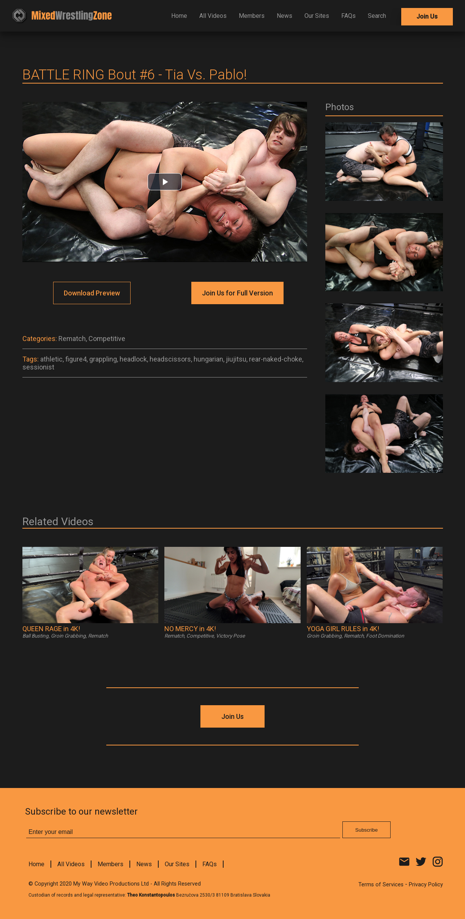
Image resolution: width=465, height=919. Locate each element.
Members (252, 15)
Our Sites (316, 15)
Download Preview (92, 293)
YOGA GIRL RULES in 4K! (343, 629)
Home (179, 15)
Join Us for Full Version (237, 293)
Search (377, 15)
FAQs (348, 15)
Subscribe (366, 830)
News (284, 15)
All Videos (213, 15)
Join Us (427, 16)
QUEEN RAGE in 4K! (51, 629)
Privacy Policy (426, 884)
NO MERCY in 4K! (190, 629)
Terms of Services (381, 884)
